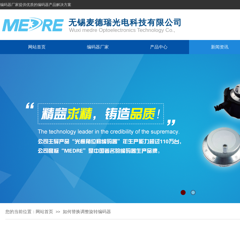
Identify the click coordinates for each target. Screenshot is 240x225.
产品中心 (159, 46)
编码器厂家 (98, 46)
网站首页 (37, 46)
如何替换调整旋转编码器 (87, 211)
